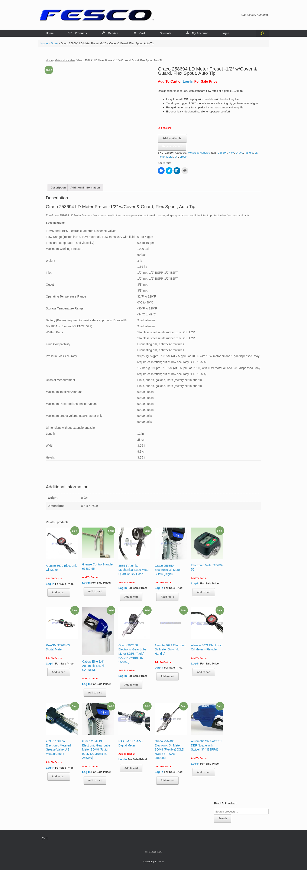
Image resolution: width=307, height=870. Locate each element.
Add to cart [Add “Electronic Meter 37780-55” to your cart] (203, 592)
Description (58, 187)
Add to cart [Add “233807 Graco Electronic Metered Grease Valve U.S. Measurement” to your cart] (58, 776)
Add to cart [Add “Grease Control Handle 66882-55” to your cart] (94, 591)
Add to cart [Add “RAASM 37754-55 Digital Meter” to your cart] (131, 768)
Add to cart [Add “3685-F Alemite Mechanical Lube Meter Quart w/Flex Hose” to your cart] (131, 596)
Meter (169, 156)
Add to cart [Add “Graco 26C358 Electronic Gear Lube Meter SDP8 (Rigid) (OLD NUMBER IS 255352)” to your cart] (131, 684)
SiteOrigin (150, 861)
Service (110, 33)
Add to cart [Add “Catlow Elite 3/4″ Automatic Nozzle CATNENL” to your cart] (94, 692)
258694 (222, 152)
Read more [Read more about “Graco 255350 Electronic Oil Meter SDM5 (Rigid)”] (167, 596)
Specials (165, 33)
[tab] (58, 187)
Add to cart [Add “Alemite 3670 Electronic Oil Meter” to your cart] (58, 592)
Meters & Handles (65, 60)
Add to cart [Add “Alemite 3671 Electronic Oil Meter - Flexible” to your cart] (203, 672)
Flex (231, 152)
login (226, 33)
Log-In (188, 81)
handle (249, 152)
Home (50, 33)
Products (77, 33)
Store (54, 43)
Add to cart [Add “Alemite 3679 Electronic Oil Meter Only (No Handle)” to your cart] (167, 676)
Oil (176, 156)
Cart (139, 33)
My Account (197, 33)
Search (222, 818)
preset (183, 156)
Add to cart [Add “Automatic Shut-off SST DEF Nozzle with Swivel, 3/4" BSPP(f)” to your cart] (203, 772)
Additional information (85, 187)
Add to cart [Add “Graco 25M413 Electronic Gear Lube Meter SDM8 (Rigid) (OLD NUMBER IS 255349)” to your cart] (94, 780)
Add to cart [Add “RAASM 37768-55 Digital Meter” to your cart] (58, 672)
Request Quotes (172, 146)
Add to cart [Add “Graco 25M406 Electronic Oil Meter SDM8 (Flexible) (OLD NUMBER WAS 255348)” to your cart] (167, 780)
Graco (239, 152)
